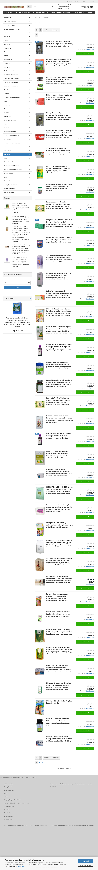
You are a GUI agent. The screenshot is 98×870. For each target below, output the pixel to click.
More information (85, 865)
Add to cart (85, 53)
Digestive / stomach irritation (12, 97)
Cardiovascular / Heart (10, 71)
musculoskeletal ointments (11, 135)
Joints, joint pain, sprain (10, 120)
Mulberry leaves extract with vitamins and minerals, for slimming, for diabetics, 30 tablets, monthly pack (59, 97)
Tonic (5, 177)
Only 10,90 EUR (17, 331)
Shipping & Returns (9, 806)
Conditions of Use (9, 790)
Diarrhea (6, 93)
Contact (6, 796)
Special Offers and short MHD (61, 12)
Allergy (6, 40)
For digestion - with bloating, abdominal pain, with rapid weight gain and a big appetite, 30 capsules (59, 525)
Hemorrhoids (7, 116)
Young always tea (9, 192)
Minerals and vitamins (10, 131)
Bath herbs (7, 63)
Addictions (7, 36)
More (90, 12)
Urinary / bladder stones (10, 184)
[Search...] (29, 6)
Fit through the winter (41, 12)
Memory (6, 124)
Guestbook (7, 813)
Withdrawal (7, 809)
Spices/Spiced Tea (9, 162)
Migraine (6, 127)
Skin (5, 146)
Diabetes (6, 90)
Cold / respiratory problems (11, 78)
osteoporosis (7, 139)
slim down (7, 154)
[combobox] (46, 30)
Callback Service (8, 816)
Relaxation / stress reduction (12, 143)
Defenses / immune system (11, 86)
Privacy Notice (21, 866)
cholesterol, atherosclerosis (11, 74)
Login (17, 287)
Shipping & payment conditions (12, 800)
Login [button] (82, 1)
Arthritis (6, 55)
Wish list (91, 1)
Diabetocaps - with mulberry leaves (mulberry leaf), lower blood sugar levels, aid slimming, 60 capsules (58, 614)
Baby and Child (8, 59)
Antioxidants (7, 48)
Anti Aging (7, 44)
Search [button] (69, 1)
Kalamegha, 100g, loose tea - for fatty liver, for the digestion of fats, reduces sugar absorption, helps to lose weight (59, 240)
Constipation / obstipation (11, 82)
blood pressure (8, 67)
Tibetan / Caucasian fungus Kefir (13, 169)
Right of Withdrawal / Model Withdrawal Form (16, 803)
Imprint (6, 793)
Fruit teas (6, 109)
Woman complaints (9, 188)
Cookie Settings (8, 819)
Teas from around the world (11, 165)
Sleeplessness (8, 150)
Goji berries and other (23, 12)
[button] (76, 1)
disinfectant (8, 12)
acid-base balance (79, 12)
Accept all (86, 861)
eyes (5, 101)
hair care (6, 112)
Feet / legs (7, 105)
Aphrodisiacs (7, 52)
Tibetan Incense (8, 173)
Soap (5, 158)
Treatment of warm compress (12, 181)
